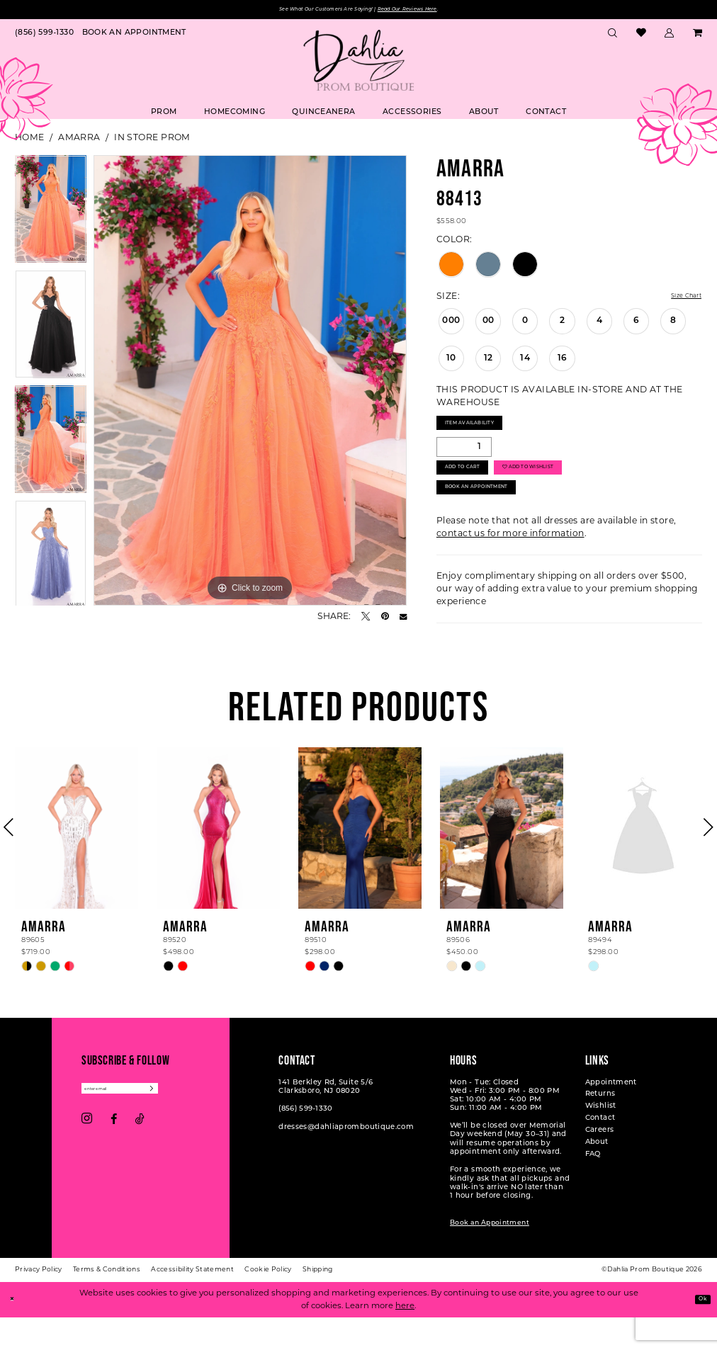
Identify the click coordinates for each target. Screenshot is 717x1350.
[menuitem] (44, 36)
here (404, 1338)
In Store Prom (152, 140)
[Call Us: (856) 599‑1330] (44, 36)
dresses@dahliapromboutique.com (346, 1160)
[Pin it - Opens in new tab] (385, 620)
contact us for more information (510, 567)
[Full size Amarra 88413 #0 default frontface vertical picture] (250, 383)
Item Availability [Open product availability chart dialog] (486, 431)
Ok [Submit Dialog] (698, 1331)
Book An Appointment (497, 517)
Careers (599, 1164)
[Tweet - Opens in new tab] (365, 620)
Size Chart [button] (678, 299)
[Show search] (613, 36)
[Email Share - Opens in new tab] (403, 619)
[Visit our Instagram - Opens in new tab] (86, 1158)
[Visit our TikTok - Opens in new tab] (140, 1158)
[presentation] (76, 861)
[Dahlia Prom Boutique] (358, 63)
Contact (600, 1152)
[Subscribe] (194, 1124)
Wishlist (600, 1140)
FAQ (593, 1188)
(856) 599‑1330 (305, 1143)
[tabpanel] (50, 216)
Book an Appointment (489, 1257)
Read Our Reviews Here (434, 11)
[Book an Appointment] (134, 36)
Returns (600, 1128)
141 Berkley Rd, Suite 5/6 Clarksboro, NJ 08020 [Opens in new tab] (325, 1120)
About (597, 1176)
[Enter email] (141, 1124)
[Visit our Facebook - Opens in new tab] (114, 1158)
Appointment (611, 1116)
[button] (669, 36)
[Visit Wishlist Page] (640, 36)
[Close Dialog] (15, 1332)
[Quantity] (464, 459)
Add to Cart (475, 486)
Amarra (79, 140)
